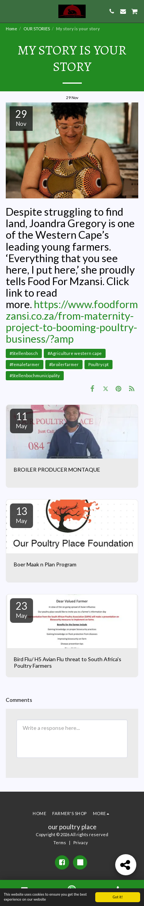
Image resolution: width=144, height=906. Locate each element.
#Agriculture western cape (75, 353)
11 (21, 419)
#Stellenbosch (24, 353)
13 (21, 514)
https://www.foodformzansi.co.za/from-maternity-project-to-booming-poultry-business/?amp (72, 321)
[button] (8, 11)
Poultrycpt (98, 364)
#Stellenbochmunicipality (35, 375)
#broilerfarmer (64, 364)
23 (21, 609)
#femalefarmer (25, 364)
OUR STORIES (36, 28)
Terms (59, 842)
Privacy (80, 842)
